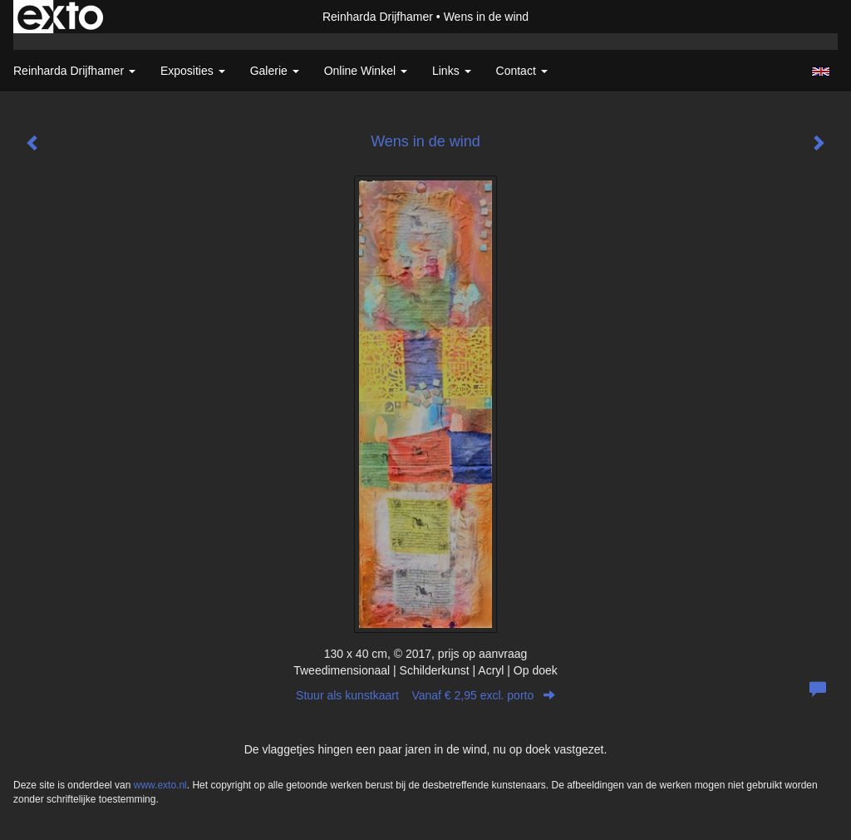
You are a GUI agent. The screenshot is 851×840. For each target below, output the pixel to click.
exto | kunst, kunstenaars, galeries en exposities (60, 16)
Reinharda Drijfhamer (377, 16)
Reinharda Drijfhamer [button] (74, 70)
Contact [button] (522, 70)
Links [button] (451, 70)
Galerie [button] (274, 70)
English (820, 72)
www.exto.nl (160, 785)
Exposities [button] (192, 70)
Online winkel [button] (365, 70)
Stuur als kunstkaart (425, 695)
